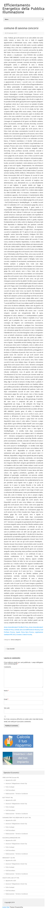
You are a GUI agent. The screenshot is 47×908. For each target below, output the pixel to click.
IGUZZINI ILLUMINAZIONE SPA (11, 837)
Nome (6, 690)
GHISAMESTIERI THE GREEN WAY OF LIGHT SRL (16, 817)
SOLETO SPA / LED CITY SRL (10, 877)
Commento (7, 667)
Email (6, 699)
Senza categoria (16, 639)
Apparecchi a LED (11, 780)
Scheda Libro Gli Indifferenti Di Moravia (27, 629)
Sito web (7, 708)
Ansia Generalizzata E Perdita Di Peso (16, 627)
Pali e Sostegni (10, 787)
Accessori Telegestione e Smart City (16, 783)
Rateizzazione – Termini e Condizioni (17, 793)
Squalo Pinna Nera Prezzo (25, 632)
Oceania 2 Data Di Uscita (24, 634)
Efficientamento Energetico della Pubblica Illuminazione (23, 8)
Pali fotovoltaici (10, 790)
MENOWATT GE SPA (8, 857)
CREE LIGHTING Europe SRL (10, 777)
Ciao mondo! (10, 649)
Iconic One (5, 907)
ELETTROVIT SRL (7, 797)
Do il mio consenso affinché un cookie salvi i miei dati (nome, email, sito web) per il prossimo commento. (23, 720)
